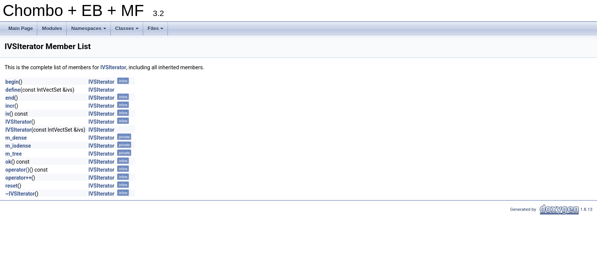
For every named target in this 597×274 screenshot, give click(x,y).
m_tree (13, 154)
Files (156, 30)
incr (9, 106)
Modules (52, 28)
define (12, 90)
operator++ (18, 178)
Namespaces (89, 30)
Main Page (20, 28)
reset (11, 186)
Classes (127, 30)
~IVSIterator (20, 194)
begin (12, 82)
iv (7, 114)
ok (8, 162)
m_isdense (18, 146)
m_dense (16, 138)
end (9, 98)
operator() (17, 170)
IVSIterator (113, 67)
